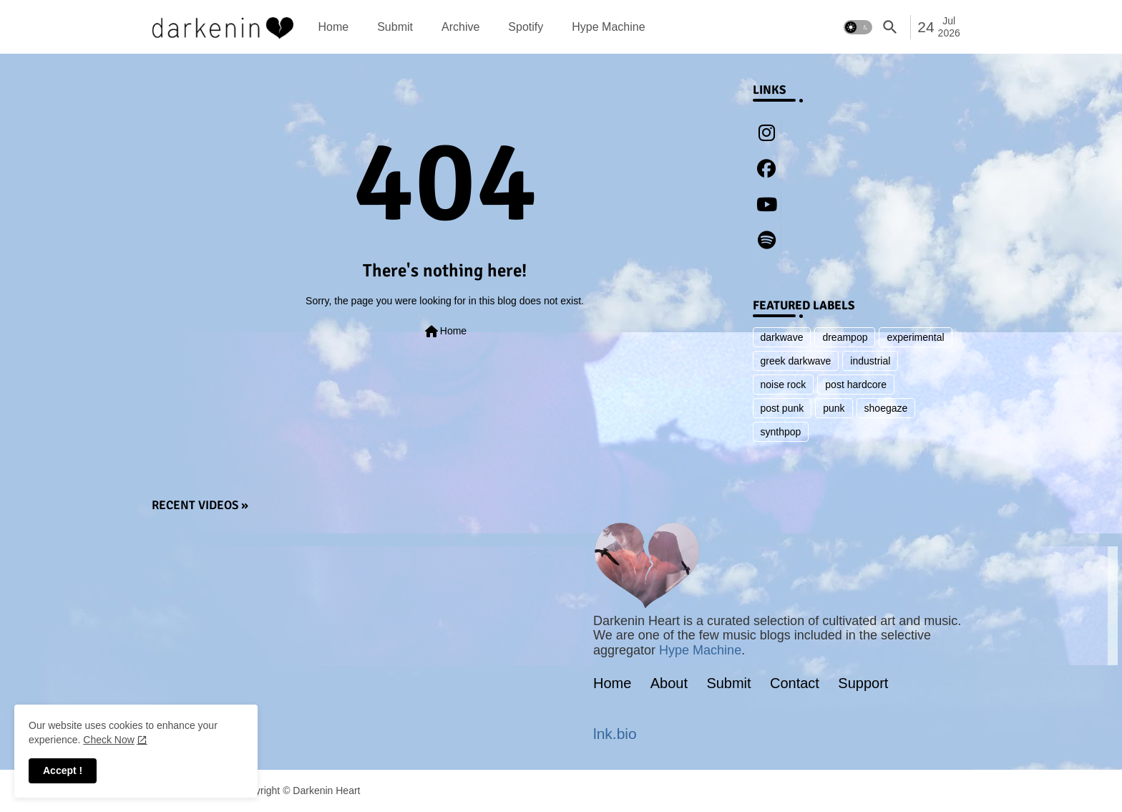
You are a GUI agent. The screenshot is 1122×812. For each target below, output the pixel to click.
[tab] (334, 27)
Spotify (525, 27)
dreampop (844, 337)
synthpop (781, 432)
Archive (460, 27)
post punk (782, 408)
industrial (870, 361)
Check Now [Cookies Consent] (109, 739)
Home (333, 27)
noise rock (783, 384)
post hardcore (856, 384)
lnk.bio (615, 733)
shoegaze (886, 408)
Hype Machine (608, 27)
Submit (395, 27)
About (669, 683)
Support (863, 683)
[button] (858, 27)
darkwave (782, 337)
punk (833, 408)
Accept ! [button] (62, 770)
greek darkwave (796, 361)
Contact (794, 683)
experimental (915, 337)
